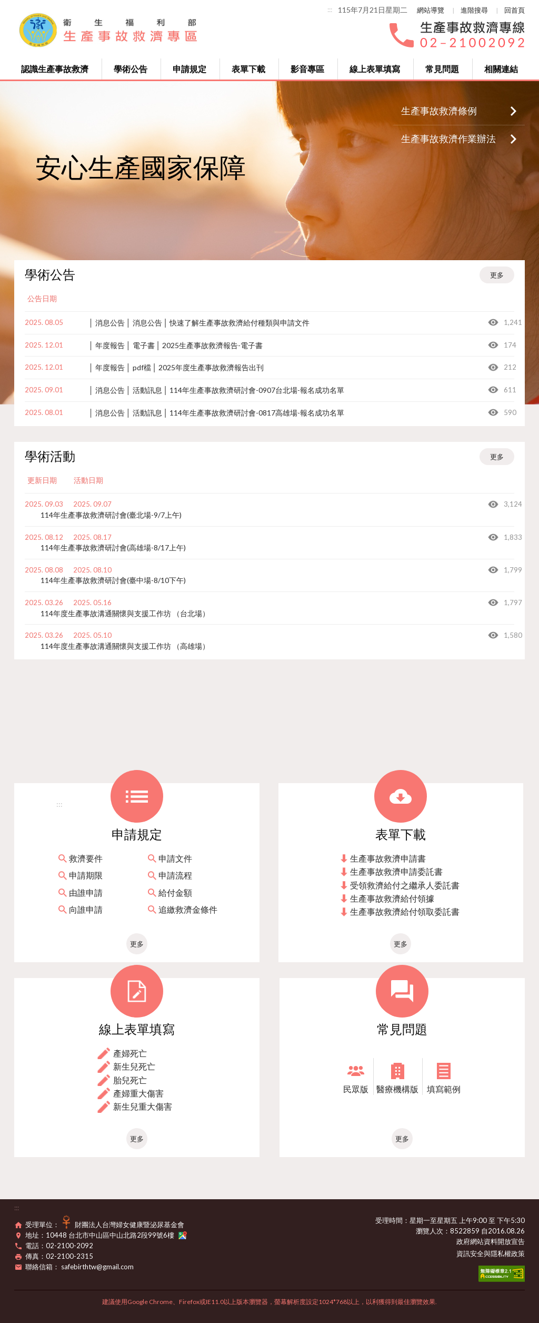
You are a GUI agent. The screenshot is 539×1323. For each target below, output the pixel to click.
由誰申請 (86, 892)
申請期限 (86, 875)
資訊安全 (470, 1253)
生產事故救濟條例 (439, 110)
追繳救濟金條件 (187, 909)
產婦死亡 (130, 1053)
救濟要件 (86, 858)
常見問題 (442, 69)
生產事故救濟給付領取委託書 (405, 911)
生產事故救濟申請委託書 (396, 871)
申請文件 (175, 858)
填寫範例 (444, 1089)
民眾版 (355, 1089)
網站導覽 (430, 10)
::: (329, 9)
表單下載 (248, 69)
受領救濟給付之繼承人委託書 (405, 885)
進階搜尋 (474, 10)
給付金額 (175, 892)
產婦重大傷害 (138, 1093)
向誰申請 (86, 909)
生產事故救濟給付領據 (392, 898)
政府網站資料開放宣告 (490, 1241)
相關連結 (501, 69)
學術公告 (130, 69)
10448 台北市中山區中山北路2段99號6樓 (116, 1235)
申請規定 (189, 69)
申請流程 (175, 875)
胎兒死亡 (130, 1080)
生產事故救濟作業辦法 (448, 138)
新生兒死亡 (134, 1066)
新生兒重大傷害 (142, 1106)
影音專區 (307, 69)
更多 (497, 275)
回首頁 (514, 10)
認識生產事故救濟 (54, 69)
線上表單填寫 (375, 69)
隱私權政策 (508, 1253)
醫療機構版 (397, 1089)
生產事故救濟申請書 (388, 858)
